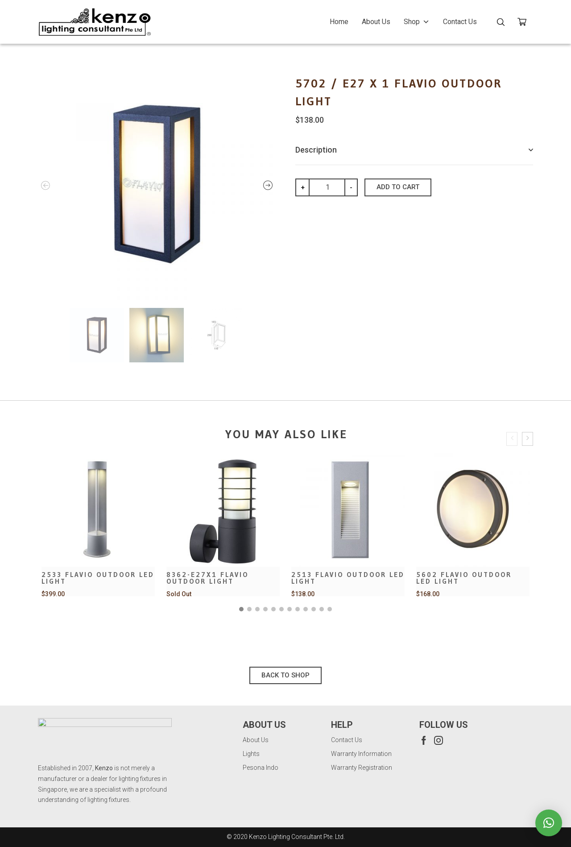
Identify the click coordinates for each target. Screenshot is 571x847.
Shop (417, 21)
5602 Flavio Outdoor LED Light (464, 577)
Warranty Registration (361, 767)
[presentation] (511, 439)
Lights (251, 753)
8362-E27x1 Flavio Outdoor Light (207, 577)
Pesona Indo (260, 767)
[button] (241, 609)
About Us (376, 21)
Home (339, 21)
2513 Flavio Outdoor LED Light (348, 577)
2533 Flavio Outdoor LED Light (97, 577)
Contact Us (460, 21)
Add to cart (398, 187)
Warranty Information (361, 753)
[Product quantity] (331, 187)
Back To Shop (285, 675)
